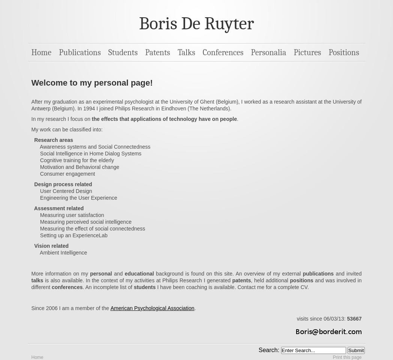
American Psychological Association (152, 308)
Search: (270, 350)
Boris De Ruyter (196, 23)
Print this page (347, 357)
